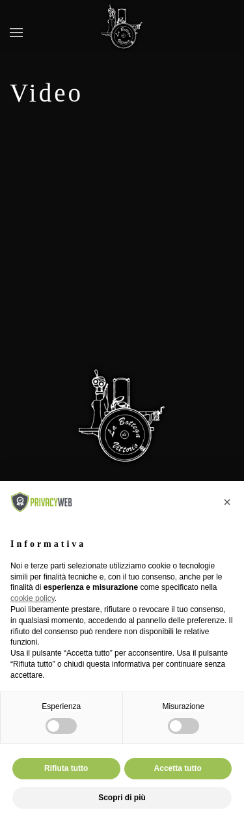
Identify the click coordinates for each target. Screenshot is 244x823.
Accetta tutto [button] (178, 768)
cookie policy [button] (32, 598)
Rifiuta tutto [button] (66, 768)
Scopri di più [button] (122, 797)
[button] (16, 32)
